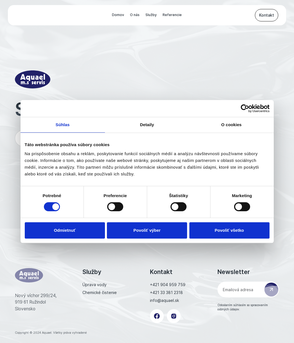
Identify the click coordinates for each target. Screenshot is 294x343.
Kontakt (266, 15)
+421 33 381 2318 (166, 292)
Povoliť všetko (229, 230)
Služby (151, 15)
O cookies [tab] (231, 124)
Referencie (172, 15)
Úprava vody (94, 284)
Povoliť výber (146, 230)
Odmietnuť (64, 230)
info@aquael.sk (164, 300)
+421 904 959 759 (167, 284)
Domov (118, 15)
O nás (135, 15)
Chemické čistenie (99, 292)
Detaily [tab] (147, 124)
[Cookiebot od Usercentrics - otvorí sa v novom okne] (245, 108)
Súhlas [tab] (63, 124)
